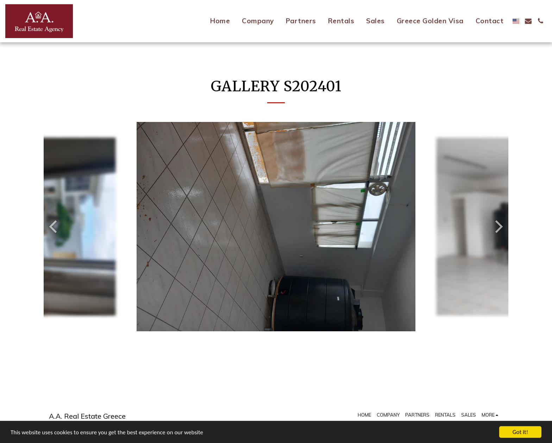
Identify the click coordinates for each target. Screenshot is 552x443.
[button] (528, 21)
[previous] (54, 226)
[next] (497, 226)
